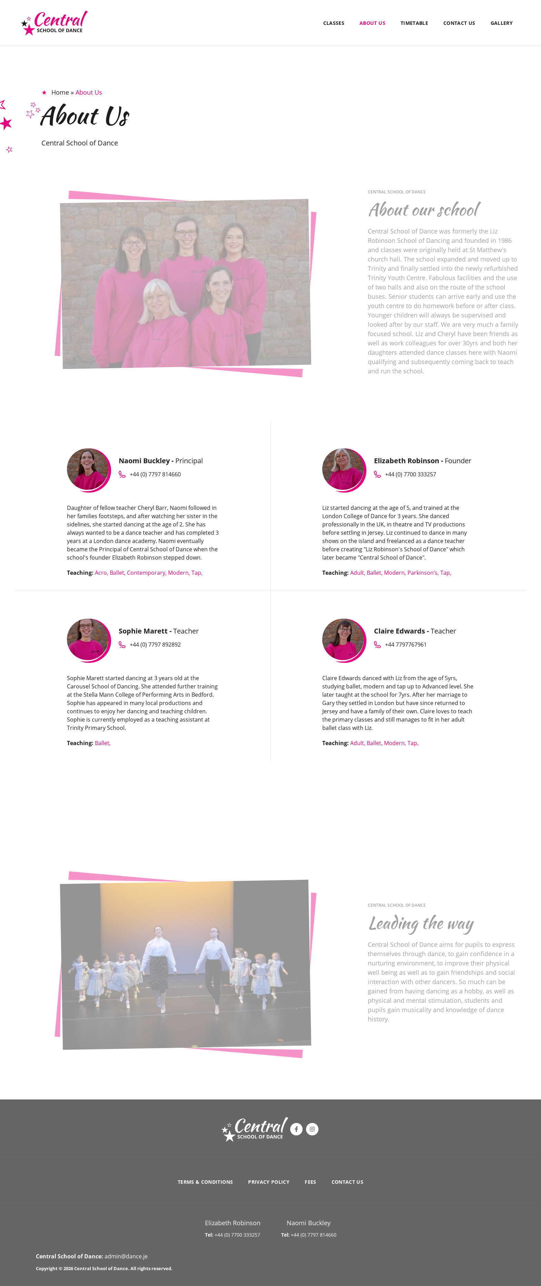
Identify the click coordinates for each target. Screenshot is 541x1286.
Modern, (179, 573)
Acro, (102, 573)
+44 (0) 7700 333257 (237, 1234)
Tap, (197, 573)
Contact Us (459, 23)
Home (60, 92)
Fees (310, 1182)
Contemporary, (147, 573)
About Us (372, 23)
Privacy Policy (268, 1182)
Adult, (358, 573)
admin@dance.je (126, 1256)
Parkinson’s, (423, 573)
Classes (333, 23)
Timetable (414, 23)
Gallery (502, 23)
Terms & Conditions (205, 1182)
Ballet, (118, 573)
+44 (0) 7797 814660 (313, 1234)
